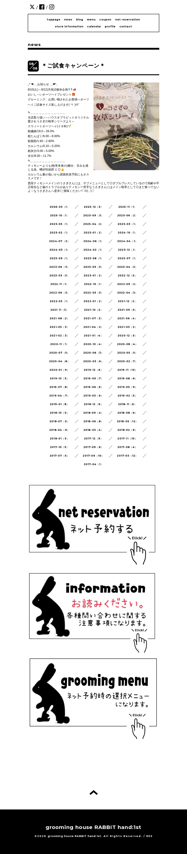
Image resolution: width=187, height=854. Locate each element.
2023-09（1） (60, 258)
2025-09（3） (93, 215)
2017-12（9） (93, 438)
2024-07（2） (59, 241)
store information (69, 26)
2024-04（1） (127, 241)
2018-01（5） (59, 438)
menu (91, 19)
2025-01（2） (93, 232)
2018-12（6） (93, 404)
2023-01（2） (93, 275)
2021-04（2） (93, 327)
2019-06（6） (93, 387)
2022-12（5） (127, 275)
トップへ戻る (93, 792)
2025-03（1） (127, 224)
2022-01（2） (93, 301)
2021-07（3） (94, 318)
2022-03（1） (59, 301)
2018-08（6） (127, 412)
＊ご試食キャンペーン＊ (73, 65)
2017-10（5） (59, 447)
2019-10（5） (59, 378)
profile (110, 26)
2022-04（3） (127, 292)
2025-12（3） (93, 206)
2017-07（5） (60, 455)
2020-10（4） (93, 344)
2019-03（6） (93, 395)
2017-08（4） (127, 447)
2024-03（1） (59, 249)
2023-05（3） (93, 267)
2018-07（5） (59, 421)
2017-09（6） (93, 447)
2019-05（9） (127, 387)
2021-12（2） (127, 301)
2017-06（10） (93, 455)
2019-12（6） (93, 370)
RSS (149, 836)
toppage (53, 19)
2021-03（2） (127, 327)
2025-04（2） (93, 224)
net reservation (127, 19)
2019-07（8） (59, 387)
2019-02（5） (128, 395)
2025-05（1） (59, 224)
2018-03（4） (93, 430)
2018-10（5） (59, 412)
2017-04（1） (93, 464)
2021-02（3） (59, 335)
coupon (105, 19)
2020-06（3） (93, 352)
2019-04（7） (59, 395)
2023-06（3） (59, 267)
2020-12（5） (127, 335)
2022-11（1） (59, 284)
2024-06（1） (93, 241)
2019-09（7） (93, 378)
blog (79, 19)
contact (125, 26)
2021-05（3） (59, 327)
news (68, 19)
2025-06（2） (127, 215)
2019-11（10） (127, 370)
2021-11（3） (59, 309)
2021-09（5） (128, 309)
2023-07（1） (128, 258)
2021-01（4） (93, 335)
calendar (94, 26)
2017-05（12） (127, 455)
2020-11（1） (59, 344)
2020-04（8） (59, 361)
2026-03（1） (60, 206)
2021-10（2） (93, 309)
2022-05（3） (93, 292)
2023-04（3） (127, 267)
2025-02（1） (59, 232)
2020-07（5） (59, 352)
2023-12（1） (127, 249)
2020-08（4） (127, 344)
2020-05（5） (127, 352)
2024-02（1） (93, 249)
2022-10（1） (93, 284)
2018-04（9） (59, 430)
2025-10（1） (59, 215)
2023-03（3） (59, 275)
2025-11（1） (127, 206)
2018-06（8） (93, 421)
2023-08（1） (94, 258)
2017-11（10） (127, 438)
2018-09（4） (93, 412)
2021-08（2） (60, 318)
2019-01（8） (59, 404)
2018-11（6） (127, 404)
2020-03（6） (93, 361)
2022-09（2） (127, 284)
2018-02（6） (127, 430)
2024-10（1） (127, 232)
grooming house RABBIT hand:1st (94, 827)
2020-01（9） (59, 370)
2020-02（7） (127, 361)
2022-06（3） (59, 292)
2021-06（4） (127, 318)
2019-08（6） (127, 378)
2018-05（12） (127, 421)
